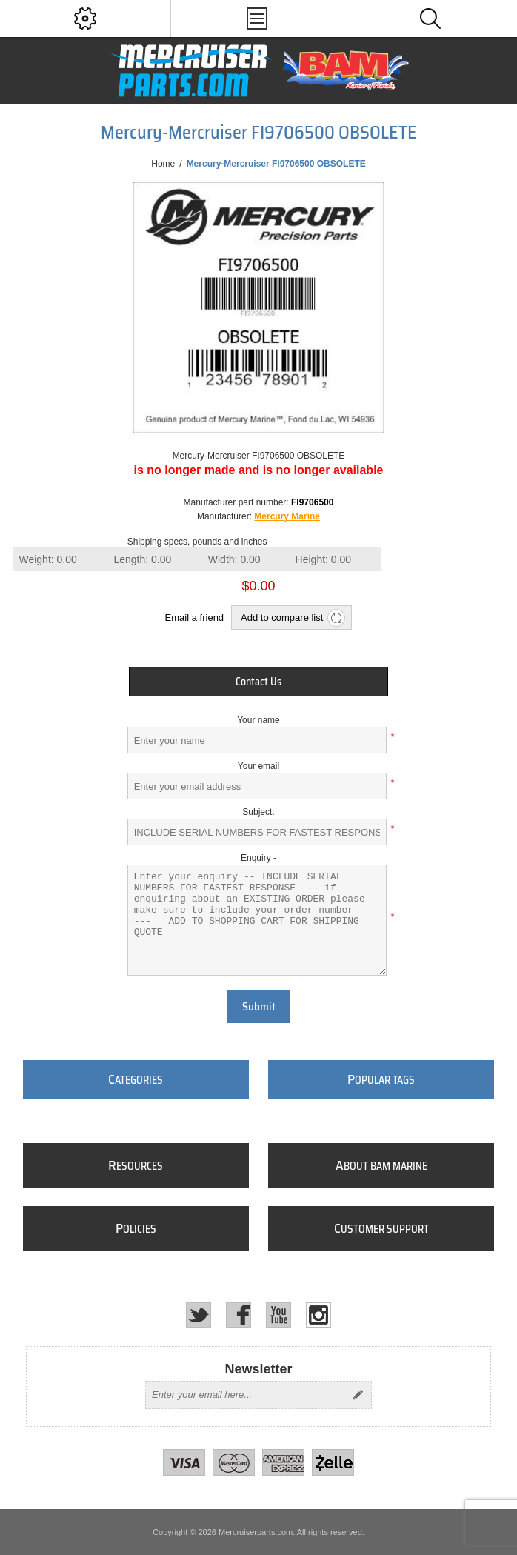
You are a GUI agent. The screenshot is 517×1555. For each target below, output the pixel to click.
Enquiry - (258, 858)
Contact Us (258, 681)
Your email (258, 766)
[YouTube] (278, 1315)
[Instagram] (318, 1315)
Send (357, 1395)
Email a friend (194, 617)
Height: (324, 559)
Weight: (47, 559)
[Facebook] (238, 1315)
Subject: (258, 812)
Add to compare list (282, 617)
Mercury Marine (287, 516)
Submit (259, 1007)
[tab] (258, 681)
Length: (142, 559)
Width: (234, 559)
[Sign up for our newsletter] (245, 1395)
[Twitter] (198, 1315)
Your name (258, 720)
